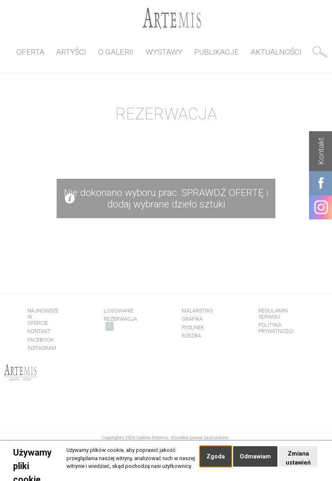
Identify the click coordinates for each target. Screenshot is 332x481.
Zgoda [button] (215, 456)
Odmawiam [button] (255, 456)
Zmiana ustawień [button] (298, 458)
